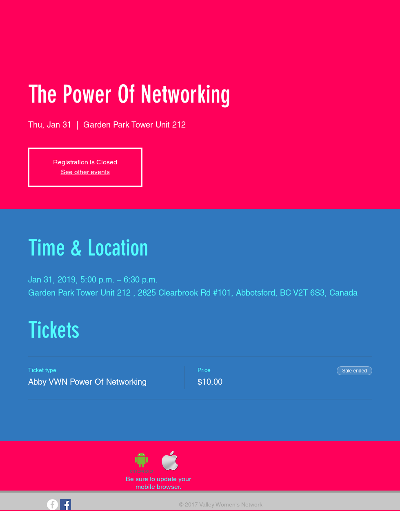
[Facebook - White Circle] (52, 504)
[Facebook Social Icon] (65, 504)
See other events (85, 172)
